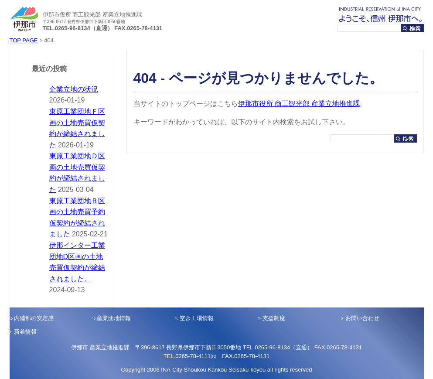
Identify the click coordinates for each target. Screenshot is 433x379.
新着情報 (25, 331)
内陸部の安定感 (34, 318)
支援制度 (274, 318)
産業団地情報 (114, 318)
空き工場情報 (197, 318)
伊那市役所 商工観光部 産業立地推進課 (299, 103)
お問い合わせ (362, 318)
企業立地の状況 (73, 89)
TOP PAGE (24, 40)
